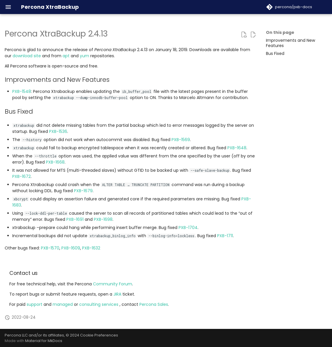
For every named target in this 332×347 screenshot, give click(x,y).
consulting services (99, 304)
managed (63, 304)
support (35, 304)
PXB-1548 (21, 91)
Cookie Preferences (99, 335)
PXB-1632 (91, 248)
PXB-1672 (21, 176)
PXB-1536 (58, 131)
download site (27, 56)
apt (66, 56)
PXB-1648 (236, 148)
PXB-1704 (188, 227)
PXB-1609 (70, 248)
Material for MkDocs (43, 340)
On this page (280, 32)
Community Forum (112, 284)
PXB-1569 (181, 140)
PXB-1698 (103, 219)
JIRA (117, 294)
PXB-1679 (83, 191)
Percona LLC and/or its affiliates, (35, 335)
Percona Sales (153, 304)
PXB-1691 (75, 219)
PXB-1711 (225, 236)
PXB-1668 (55, 162)
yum (84, 56)
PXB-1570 (50, 248)
